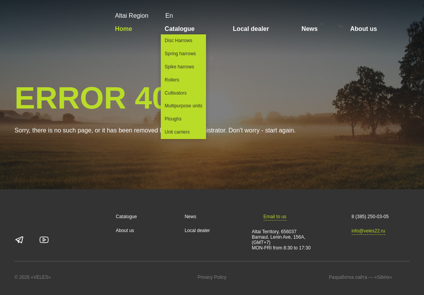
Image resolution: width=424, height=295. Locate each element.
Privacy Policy (212, 277)
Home (123, 28)
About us (363, 28)
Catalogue (182, 28)
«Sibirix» (390, 277)
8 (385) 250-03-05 (370, 216)
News (309, 28)
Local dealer (251, 28)
